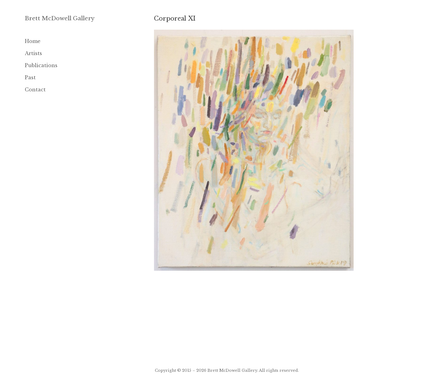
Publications (41, 65)
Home (33, 41)
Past (30, 77)
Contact (35, 90)
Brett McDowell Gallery (60, 18)
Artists (33, 53)
